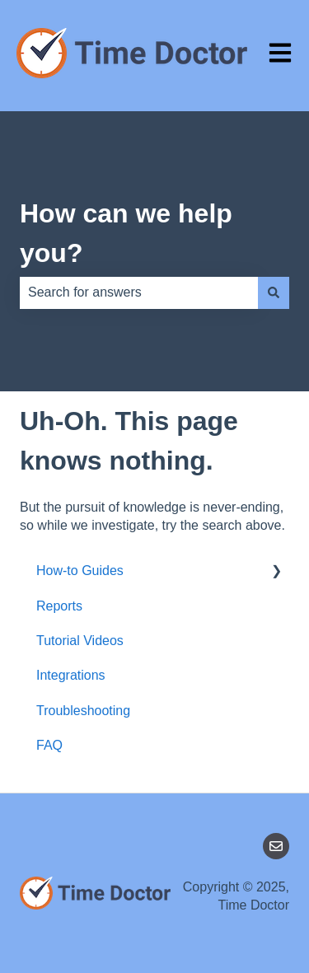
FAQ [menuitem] (49, 745)
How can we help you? (126, 233)
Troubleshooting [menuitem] (83, 711)
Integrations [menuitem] (70, 675)
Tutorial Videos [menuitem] (80, 641)
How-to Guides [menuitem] (80, 571)
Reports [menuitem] (59, 606)
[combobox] (139, 292)
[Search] (273, 292)
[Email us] (276, 846)
